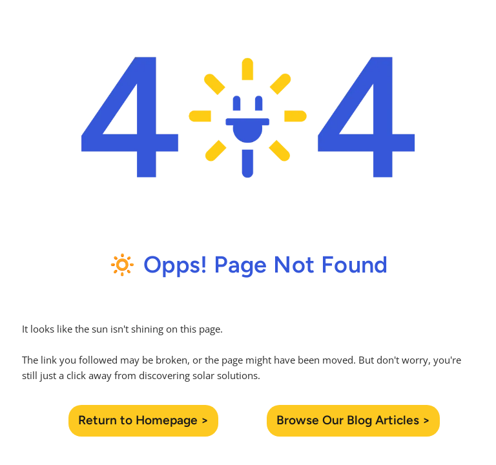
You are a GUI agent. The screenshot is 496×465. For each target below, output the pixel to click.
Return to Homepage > (143, 420)
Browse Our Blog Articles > (353, 420)
